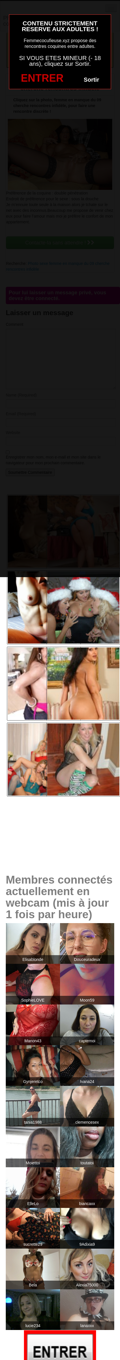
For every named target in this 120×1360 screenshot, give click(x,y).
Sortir (91, 79)
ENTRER (42, 78)
